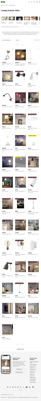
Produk (6, 5)
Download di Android (19, 372)
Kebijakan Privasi (3, 397)
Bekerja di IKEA (32, 372)
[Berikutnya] (24, 45)
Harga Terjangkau (33, 379)
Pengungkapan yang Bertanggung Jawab (24, 397)
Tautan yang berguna (33, 359)
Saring (17, 40)
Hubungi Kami (32, 367)
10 (22, 44)
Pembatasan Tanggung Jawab (12, 397)
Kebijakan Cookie (35, 397)
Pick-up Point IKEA (33, 369)
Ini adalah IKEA (32, 370)
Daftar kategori (32, 380)
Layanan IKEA (32, 375)
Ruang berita (32, 374)
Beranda (2, 5)
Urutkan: (6, 40)
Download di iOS (19, 369)
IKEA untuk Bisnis (33, 366)
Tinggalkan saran (33, 377)
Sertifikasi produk (33, 382)
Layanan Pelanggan (33, 364)
